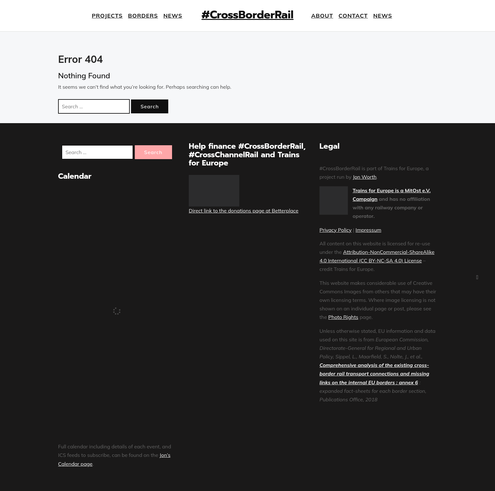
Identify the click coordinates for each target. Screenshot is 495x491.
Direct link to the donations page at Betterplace (243, 210)
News (172, 15)
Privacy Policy (335, 230)
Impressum (368, 230)
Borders (143, 15)
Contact (353, 15)
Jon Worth (364, 177)
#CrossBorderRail (247, 15)
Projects (107, 15)
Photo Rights (343, 317)
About (322, 15)
